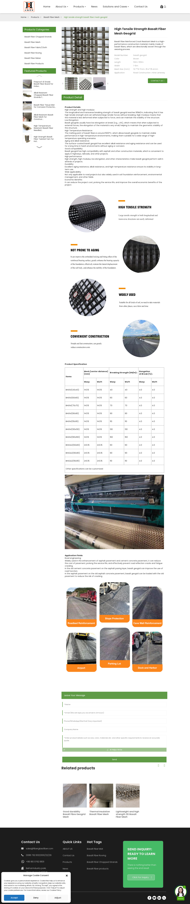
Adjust (57, 897)
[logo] (29, 6)
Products (35, 17)
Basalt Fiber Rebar (33, 58)
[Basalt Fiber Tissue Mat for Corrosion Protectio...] (39, 106)
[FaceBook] (149, 898)
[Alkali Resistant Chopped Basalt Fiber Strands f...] (39, 95)
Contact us (157, 80)
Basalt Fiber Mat (67, 848)
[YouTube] (154, 898)
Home (23, 17)
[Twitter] (164, 898)
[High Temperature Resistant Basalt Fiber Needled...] (39, 128)
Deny (36, 897)
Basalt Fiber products (70, 868)
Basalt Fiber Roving (33, 53)
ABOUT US (51, 848)
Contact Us (51, 855)
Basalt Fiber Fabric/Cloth (36, 47)
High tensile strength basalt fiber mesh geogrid (85, 17)
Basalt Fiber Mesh (52, 17)
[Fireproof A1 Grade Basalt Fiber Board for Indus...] (39, 84)
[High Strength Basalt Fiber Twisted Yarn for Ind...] (39, 139)
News (48, 868)
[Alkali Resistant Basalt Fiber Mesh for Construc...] (39, 117)
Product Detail (72, 97)
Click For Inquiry (105, 877)
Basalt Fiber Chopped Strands (38, 36)
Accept (14, 897)
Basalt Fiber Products (34, 63)
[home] (46, 6)
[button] (66, 875)
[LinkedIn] (159, 898)
